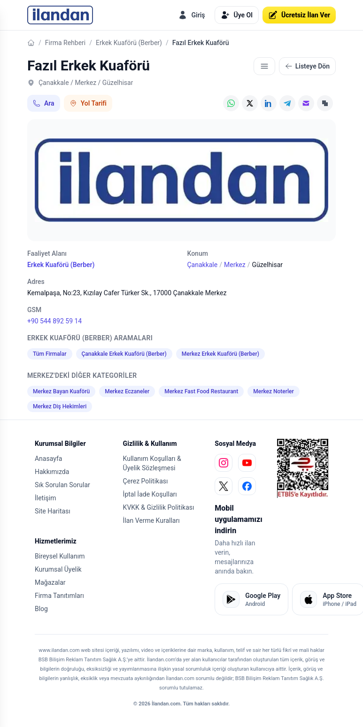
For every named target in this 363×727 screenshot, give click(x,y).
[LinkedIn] (269, 103)
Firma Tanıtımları (59, 595)
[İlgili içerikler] (264, 66)
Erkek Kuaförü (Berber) (129, 42)
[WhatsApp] (231, 103)
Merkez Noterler (273, 391)
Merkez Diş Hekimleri (59, 406)
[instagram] (223, 463)
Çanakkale (202, 264)
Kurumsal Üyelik (58, 569)
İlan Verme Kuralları (151, 520)
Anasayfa (48, 458)
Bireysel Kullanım (60, 556)
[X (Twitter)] (250, 103)
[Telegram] (287, 103)
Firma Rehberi (65, 42)
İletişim (45, 498)
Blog (41, 608)
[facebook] (247, 486)
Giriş (191, 15)
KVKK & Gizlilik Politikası (158, 507)
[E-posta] (306, 103)
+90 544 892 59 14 (54, 321)
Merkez (235, 264)
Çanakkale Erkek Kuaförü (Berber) (124, 354)
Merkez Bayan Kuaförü (61, 391)
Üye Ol (237, 15)
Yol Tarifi (88, 103)
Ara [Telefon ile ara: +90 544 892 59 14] (43, 103)
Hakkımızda (52, 471)
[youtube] (247, 463)
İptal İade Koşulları (150, 494)
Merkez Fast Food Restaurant (201, 391)
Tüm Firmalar (50, 354)
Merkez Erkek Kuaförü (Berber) (220, 354)
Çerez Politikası (145, 481)
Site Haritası (52, 511)
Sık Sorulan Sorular (62, 485)
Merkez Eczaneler (127, 391)
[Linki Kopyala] (325, 103)
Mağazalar (50, 582)
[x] (223, 486)
